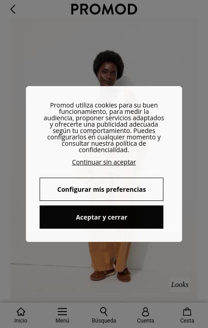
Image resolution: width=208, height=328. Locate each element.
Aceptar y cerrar (101, 217)
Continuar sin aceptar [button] (104, 162)
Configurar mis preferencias (101, 189)
